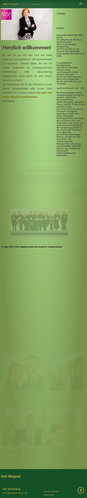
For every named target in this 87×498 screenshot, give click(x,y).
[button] (80, 3)
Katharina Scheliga (64, 399)
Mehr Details (22, 457)
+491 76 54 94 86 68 (11, 489)
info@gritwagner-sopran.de (14, 493)
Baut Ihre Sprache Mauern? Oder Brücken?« (23, 400)
